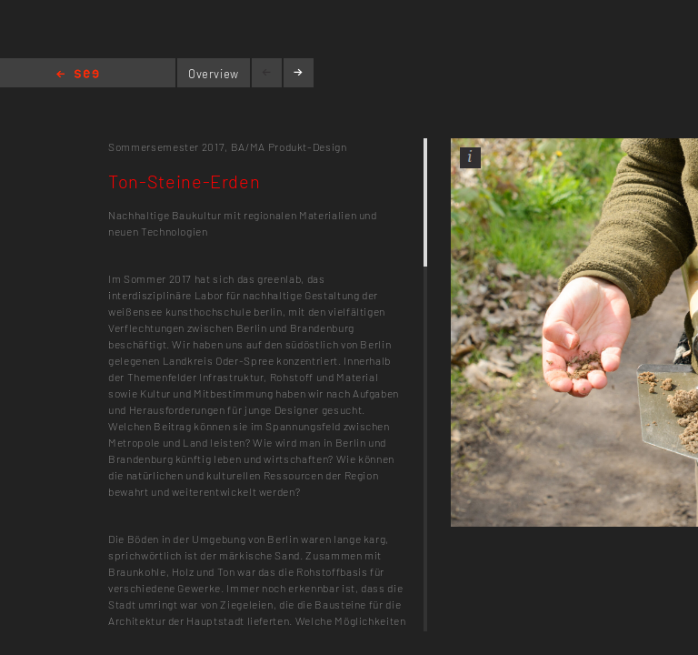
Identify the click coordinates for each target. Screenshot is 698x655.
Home (77, 75)
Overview (213, 73)
